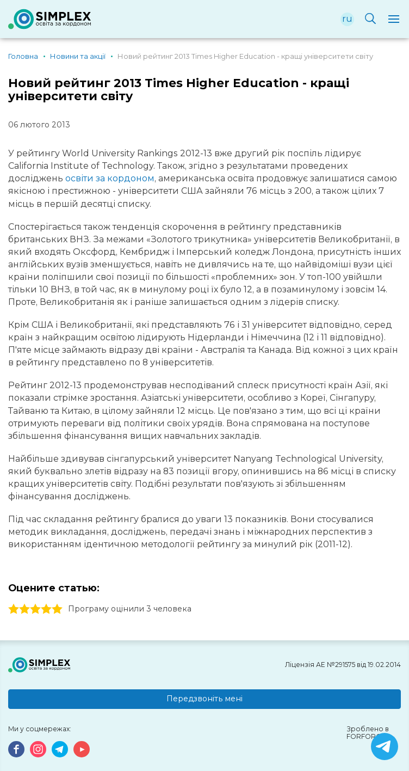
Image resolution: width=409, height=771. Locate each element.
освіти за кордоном (109, 178)
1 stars (13, 609)
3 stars (35, 609)
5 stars (57, 609)
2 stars (24, 609)
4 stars (46, 609)
